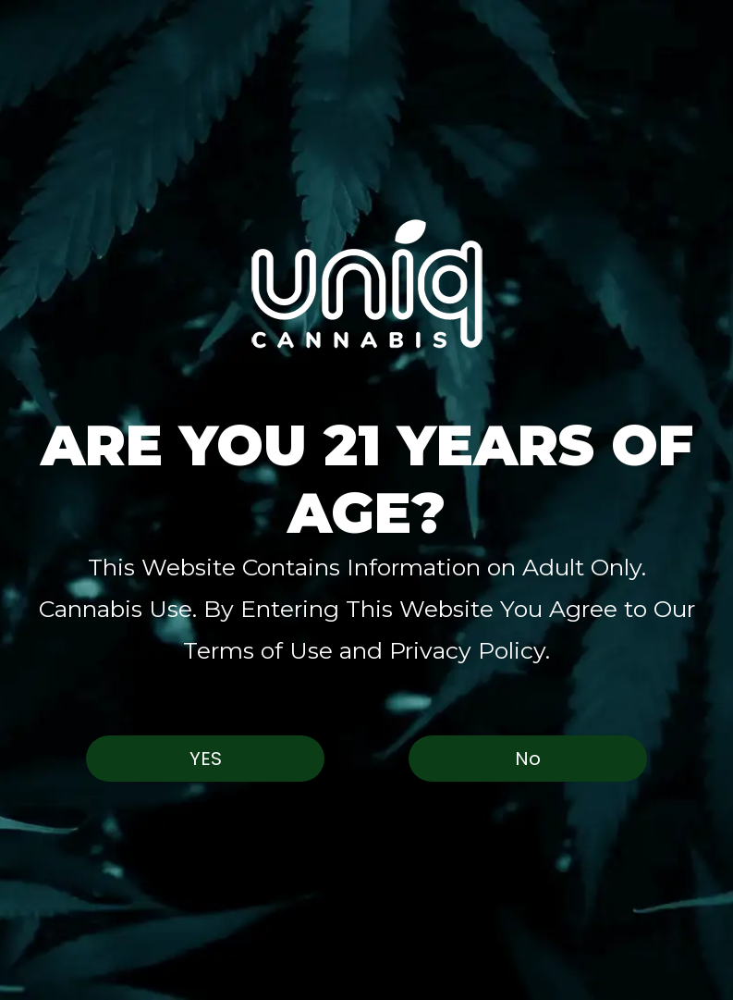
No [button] (528, 759)
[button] (366, 283)
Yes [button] (205, 759)
